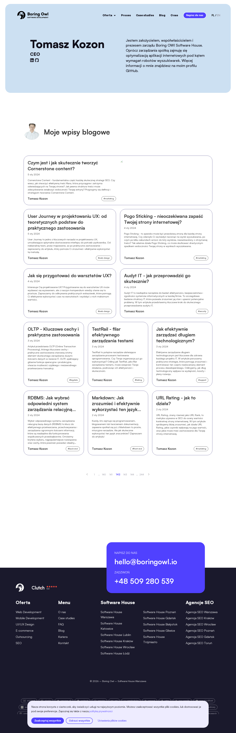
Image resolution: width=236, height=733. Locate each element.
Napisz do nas (194, 15)
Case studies (145, 15)
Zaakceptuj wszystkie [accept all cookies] (47, 720)
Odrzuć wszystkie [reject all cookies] (79, 720)
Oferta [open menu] (109, 15)
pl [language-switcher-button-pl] (213, 15)
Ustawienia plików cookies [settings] (112, 720)
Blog (162, 15)
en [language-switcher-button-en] (218, 15)
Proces (126, 15)
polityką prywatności (101, 711)
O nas (174, 15)
